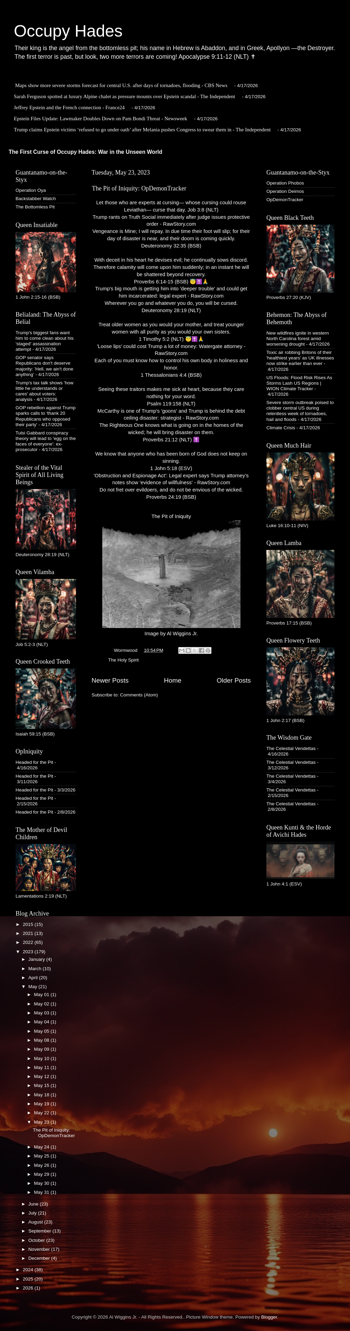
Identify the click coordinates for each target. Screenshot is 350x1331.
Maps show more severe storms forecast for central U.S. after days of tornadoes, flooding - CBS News (121, 85)
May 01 (42, 994)
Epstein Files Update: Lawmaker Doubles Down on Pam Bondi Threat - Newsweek (100, 118)
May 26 (42, 1165)
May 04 (42, 1021)
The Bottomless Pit (35, 206)
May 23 (42, 1122)
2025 (29, 1279)
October (37, 1240)
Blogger (269, 1317)
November (39, 1249)
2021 (29, 933)
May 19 (42, 1103)
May (33, 986)
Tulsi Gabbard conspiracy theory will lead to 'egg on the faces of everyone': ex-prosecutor (46, 441)
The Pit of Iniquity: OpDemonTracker (139, 188)
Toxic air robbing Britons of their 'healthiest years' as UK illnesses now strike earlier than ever (300, 358)
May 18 (42, 1094)
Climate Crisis (280, 427)
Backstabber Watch (36, 198)
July (33, 1213)
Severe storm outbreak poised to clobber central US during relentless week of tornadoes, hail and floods (300, 411)
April (33, 977)
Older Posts (234, 680)
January (37, 959)
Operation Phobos (285, 183)
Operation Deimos (285, 191)
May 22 (42, 1112)
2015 (29, 924)
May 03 (42, 1012)
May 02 (42, 1003)
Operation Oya (31, 190)
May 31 (42, 1192)
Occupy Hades (68, 31)
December (39, 1258)
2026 (29, 1288)
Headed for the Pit (34, 762)
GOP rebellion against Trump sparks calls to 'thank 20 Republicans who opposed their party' (46, 416)
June (34, 1204)
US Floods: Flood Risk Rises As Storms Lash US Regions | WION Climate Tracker (299, 383)
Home (172, 680)
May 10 (42, 1058)
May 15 (42, 1085)
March (35, 968)
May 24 (42, 1147)
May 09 (42, 1049)
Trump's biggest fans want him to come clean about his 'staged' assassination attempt (45, 341)
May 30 (42, 1183)
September (40, 1231)
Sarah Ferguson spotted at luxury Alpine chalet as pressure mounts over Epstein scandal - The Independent (124, 96)
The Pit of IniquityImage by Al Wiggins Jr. (171, 575)
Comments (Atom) (139, 694)
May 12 (42, 1076)
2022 (29, 942)
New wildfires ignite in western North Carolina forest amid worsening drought (297, 338)
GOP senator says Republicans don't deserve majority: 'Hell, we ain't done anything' (44, 366)
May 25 (42, 1156)
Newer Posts (110, 680)
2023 (29, 951)
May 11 (42, 1067)
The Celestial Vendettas (291, 748)
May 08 (42, 1040)
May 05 (42, 1031)
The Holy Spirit (123, 660)
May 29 (42, 1174)
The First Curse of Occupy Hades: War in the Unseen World (85, 152)
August (36, 1222)
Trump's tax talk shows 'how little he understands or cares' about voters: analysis (44, 391)
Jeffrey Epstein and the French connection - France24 (69, 107)
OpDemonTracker (284, 199)
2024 (29, 1269)
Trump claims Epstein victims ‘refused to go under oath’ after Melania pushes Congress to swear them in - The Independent (142, 129)
